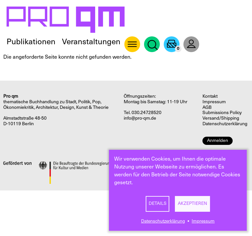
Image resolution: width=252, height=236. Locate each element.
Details (157, 203)
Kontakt (210, 96)
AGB (207, 107)
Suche (152, 44)
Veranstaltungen (91, 42)
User (191, 44)
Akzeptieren (192, 203)
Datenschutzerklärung (163, 221)
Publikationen (31, 42)
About (132, 44)
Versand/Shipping (220, 118)
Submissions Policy (222, 112)
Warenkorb (171, 44)
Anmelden (217, 140)
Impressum (203, 221)
